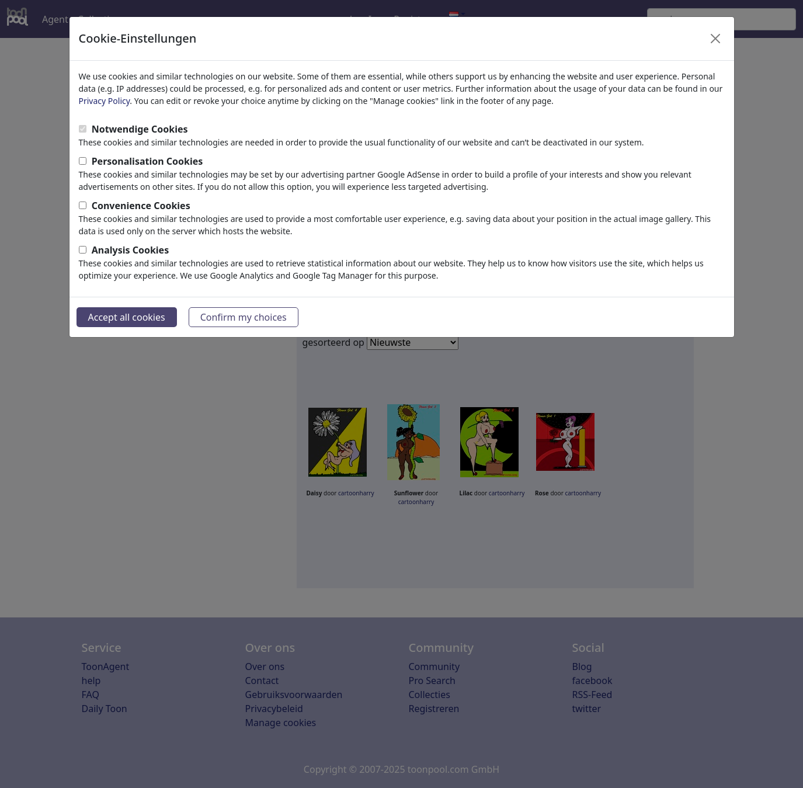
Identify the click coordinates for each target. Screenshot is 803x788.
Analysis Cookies (130, 250)
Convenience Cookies (141, 205)
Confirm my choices (243, 317)
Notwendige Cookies (140, 129)
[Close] (715, 38)
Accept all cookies (126, 317)
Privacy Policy (104, 100)
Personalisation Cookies (147, 161)
